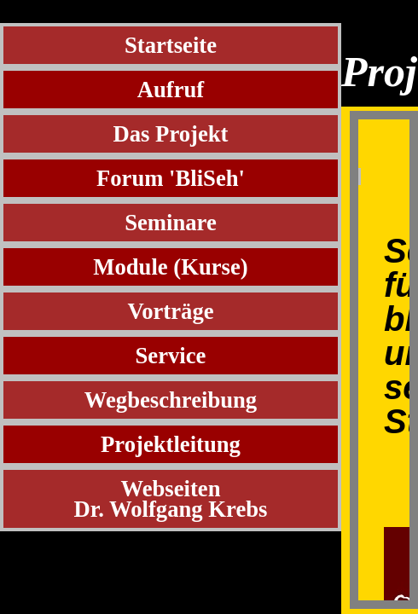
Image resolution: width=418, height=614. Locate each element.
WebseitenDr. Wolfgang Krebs (171, 499)
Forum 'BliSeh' (170, 178)
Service (171, 355)
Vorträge (170, 311)
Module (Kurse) (170, 267)
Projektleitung (171, 444)
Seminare (171, 222)
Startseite (171, 45)
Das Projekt (171, 134)
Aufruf (171, 89)
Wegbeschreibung (170, 400)
